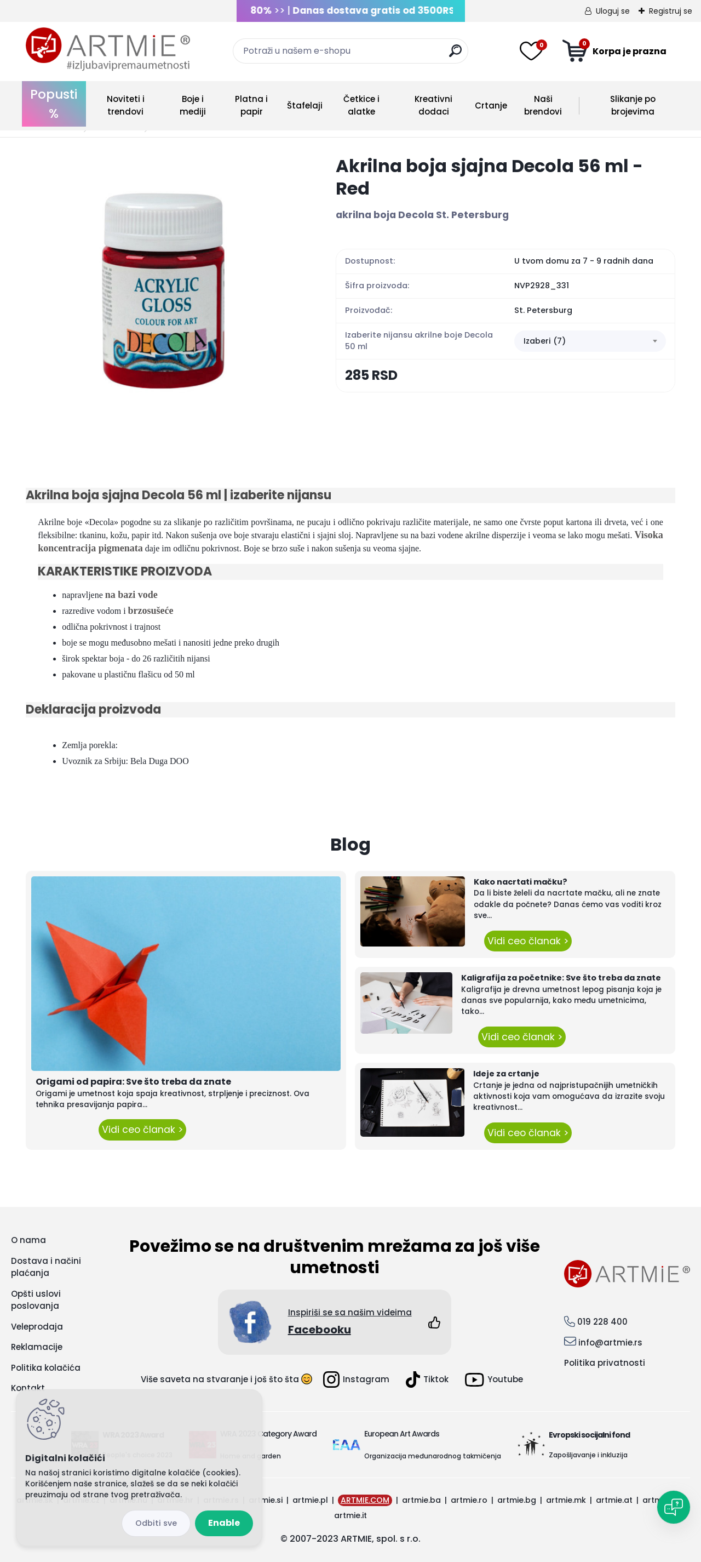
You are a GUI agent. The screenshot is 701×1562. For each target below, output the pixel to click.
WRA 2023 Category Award (268, 1433)
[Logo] (108, 49)
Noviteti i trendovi (126, 105)
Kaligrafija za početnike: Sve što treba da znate (561, 977)
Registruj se (670, 10)
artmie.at (614, 1500)
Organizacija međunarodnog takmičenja (432, 1456)
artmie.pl (310, 1500)
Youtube (494, 1380)
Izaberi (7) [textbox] (545, 340)
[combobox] (590, 341)
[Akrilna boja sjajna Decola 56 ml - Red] (163, 292)
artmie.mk (566, 1500)
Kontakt (28, 1388)
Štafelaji (305, 105)
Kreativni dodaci (433, 105)
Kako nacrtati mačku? (520, 881)
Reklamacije (36, 1347)
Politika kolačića (46, 1367)
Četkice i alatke (361, 105)
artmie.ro (469, 1500)
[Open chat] (673, 1507)
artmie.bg (516, 1500)
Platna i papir (251, 105)
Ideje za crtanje (506, 1073)
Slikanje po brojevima (633, 105)
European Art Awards (401, 1433)
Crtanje (491, 105)
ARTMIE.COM (365, 1500)
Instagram (356, 1379)
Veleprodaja (37, 1326)
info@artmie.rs (610, 1342)
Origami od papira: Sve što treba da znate (133, 1081)
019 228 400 (602, 1321)
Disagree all (156, 1523)
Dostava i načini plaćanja (46, 1267)
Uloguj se (613, 10)
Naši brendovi (543, 105)
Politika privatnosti (604, 1363)
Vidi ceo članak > (142, 1129)
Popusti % (53, 103)
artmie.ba (421, 1500)
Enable (224, 1523)
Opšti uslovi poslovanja (36, 1300)
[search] (455, 55)
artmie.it (350, 1515)
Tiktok (427, 1379)
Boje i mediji (193, 105)
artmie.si (266, 1500)
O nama (28, 1240)
